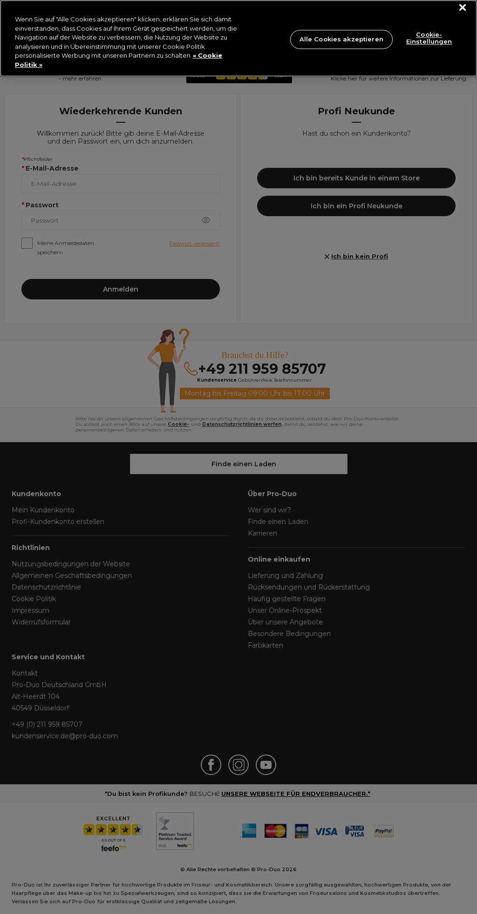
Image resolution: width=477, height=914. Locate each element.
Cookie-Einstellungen (429, 38)
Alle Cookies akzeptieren (341, 39)
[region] (238, 38)
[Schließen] (462, 7)
